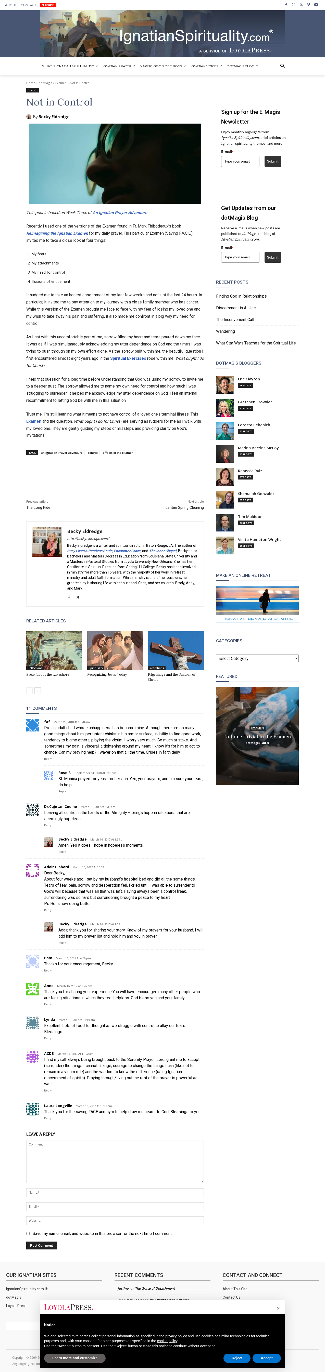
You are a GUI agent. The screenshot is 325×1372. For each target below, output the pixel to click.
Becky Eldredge (54, 116)
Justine (123, 1288)
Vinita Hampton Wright (259, 539)
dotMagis (45, 83)
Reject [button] (237, 1358)
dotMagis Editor (257, 742)
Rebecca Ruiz (250, 470)
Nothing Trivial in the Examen (257, 736)
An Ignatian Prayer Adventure (120, 212)
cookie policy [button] (167, 1341)
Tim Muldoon (250, 516)
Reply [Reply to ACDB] (48, 1090)
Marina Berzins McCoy (258, 447)
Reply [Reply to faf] (48, 759)
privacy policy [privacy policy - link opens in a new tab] (176, 1336)
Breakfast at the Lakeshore (47, 674)
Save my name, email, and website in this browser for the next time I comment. (102, 1233)
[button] (282, 66)
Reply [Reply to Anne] (48, 1004)
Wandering (225, 331)
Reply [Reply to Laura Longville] (48, 1118)
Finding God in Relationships (241, 296)
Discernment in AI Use (236, 307)
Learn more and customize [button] (74, 1358)
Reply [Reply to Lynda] (48, 1038)
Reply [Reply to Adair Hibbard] (48, 910)
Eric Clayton (249, 379)
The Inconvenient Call (235, 319)
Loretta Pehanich (254, 424)
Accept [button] (267, 1358)
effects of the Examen (118, 453)
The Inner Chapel (163, 551)
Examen (61, 83)
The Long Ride (38, 507)
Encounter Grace (127, 551)
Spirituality (96, 668)
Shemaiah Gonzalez (256, 493)
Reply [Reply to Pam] (48, 970)
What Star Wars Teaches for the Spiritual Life (256, 343)
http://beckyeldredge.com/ (88, 539)
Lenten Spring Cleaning (185, 507)
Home (30, 83)
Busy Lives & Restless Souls (89, 551)
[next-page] (37, 690)
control (93, 453)
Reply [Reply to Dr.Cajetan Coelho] (48, 825)
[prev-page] (29, 690)
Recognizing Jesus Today (107, 674)
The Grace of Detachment (155, 1288)
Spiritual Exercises (128, 358)
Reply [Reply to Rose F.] (62, 791)
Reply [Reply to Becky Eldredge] (62, 852)
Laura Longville (58, 1105)
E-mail (227, 151)
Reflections (35, 668)
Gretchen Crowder (255, 401)
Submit (273, 161)
